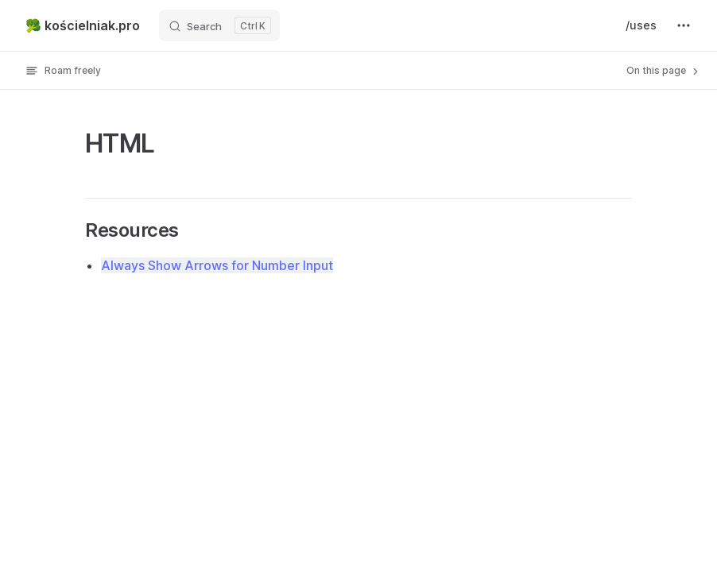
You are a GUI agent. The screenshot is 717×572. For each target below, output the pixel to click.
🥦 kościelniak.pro (82, 25)
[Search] (219, 25)
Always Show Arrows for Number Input (217, 265)
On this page (663, 70)
